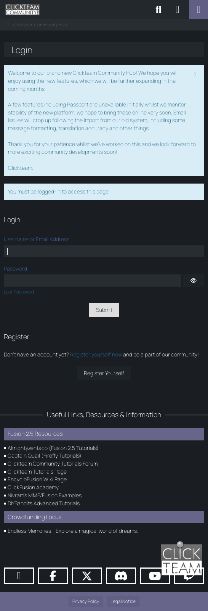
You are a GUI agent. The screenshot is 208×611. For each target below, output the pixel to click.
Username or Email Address (36, 239)
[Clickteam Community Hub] (22, 9)
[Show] (193, 280)
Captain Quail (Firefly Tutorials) (45, 455)
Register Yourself (104, 373)
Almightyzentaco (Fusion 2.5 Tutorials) (53, 447)
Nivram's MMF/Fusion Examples (45, 495)
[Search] (158, 9)
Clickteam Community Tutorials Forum (53, 463)
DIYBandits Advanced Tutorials (44, 503)
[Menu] (198, 9)
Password (15, 268)
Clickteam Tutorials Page (37, 471)
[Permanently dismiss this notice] (195, 73)
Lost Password (19, 292)
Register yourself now (96, 354)
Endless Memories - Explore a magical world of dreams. (73, 530)
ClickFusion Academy (33, 487)
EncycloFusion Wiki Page (37, 479)
